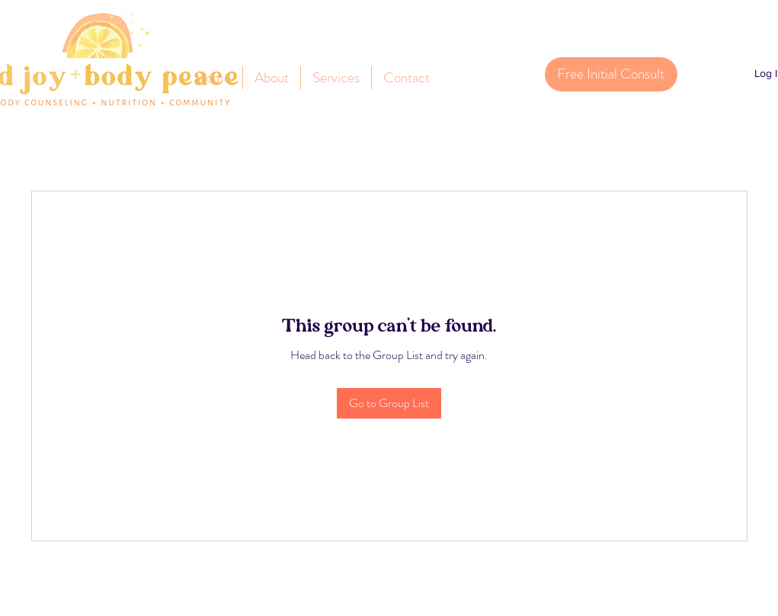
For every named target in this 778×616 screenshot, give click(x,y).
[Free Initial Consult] (611, 74)
